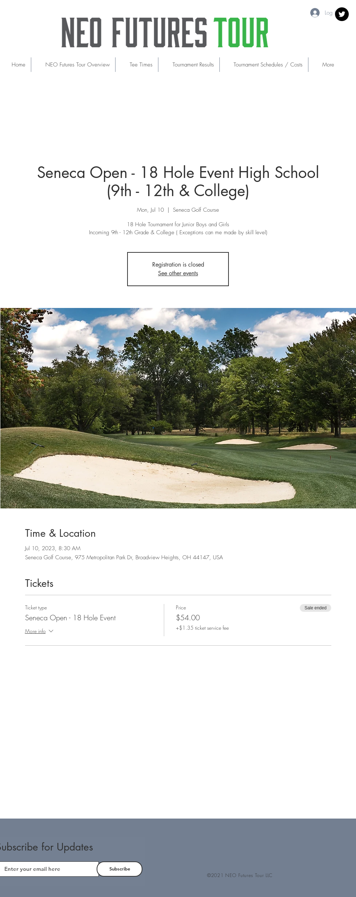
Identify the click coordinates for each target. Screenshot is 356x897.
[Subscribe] (119, 869)
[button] (136, 64)
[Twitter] (342, 14)
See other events (178, 273)
